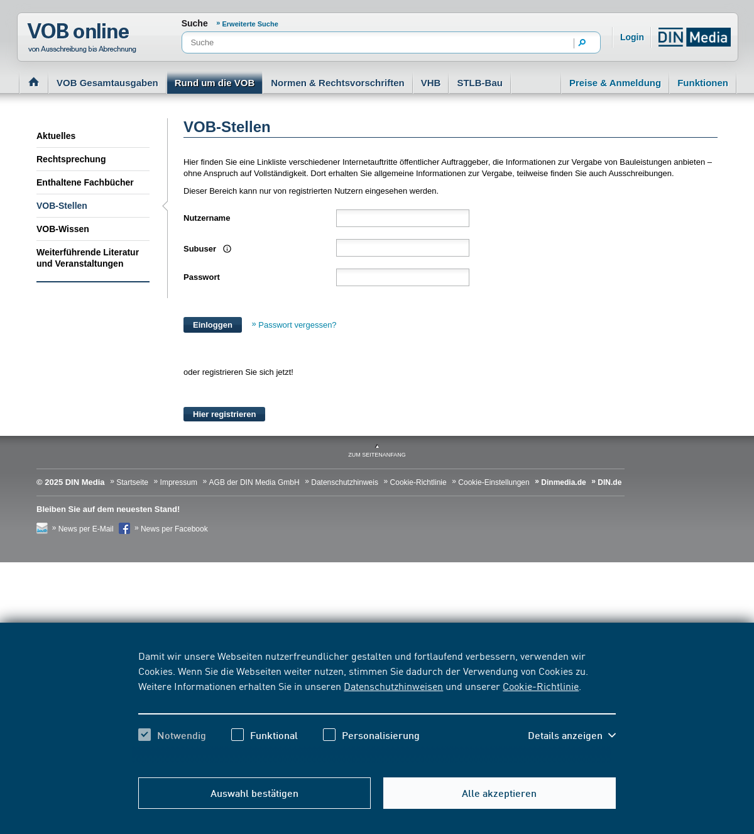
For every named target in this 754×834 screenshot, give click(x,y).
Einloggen (212, 325)
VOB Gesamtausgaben (107, 82)
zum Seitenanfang (377, 455)
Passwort (201, 277)
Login (632, 37)
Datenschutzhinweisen (393, 685)
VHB (431, 82)
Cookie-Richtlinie (541, 685)
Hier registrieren (224, 414)
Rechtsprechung (71, 159)
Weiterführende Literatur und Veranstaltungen (87, 258)
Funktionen (702, 82)
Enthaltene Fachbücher (85, 182)
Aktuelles (55, 136)
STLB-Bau (480, 82)
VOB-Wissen (62, 229)
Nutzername (206, 218)
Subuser (205, 248)
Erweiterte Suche (250, 24)
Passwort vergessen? (297, 325)
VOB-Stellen (61, 206)
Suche (195, 23)
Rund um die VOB (215, 82)
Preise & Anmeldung (615, 82)
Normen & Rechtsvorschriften (338, 82)
